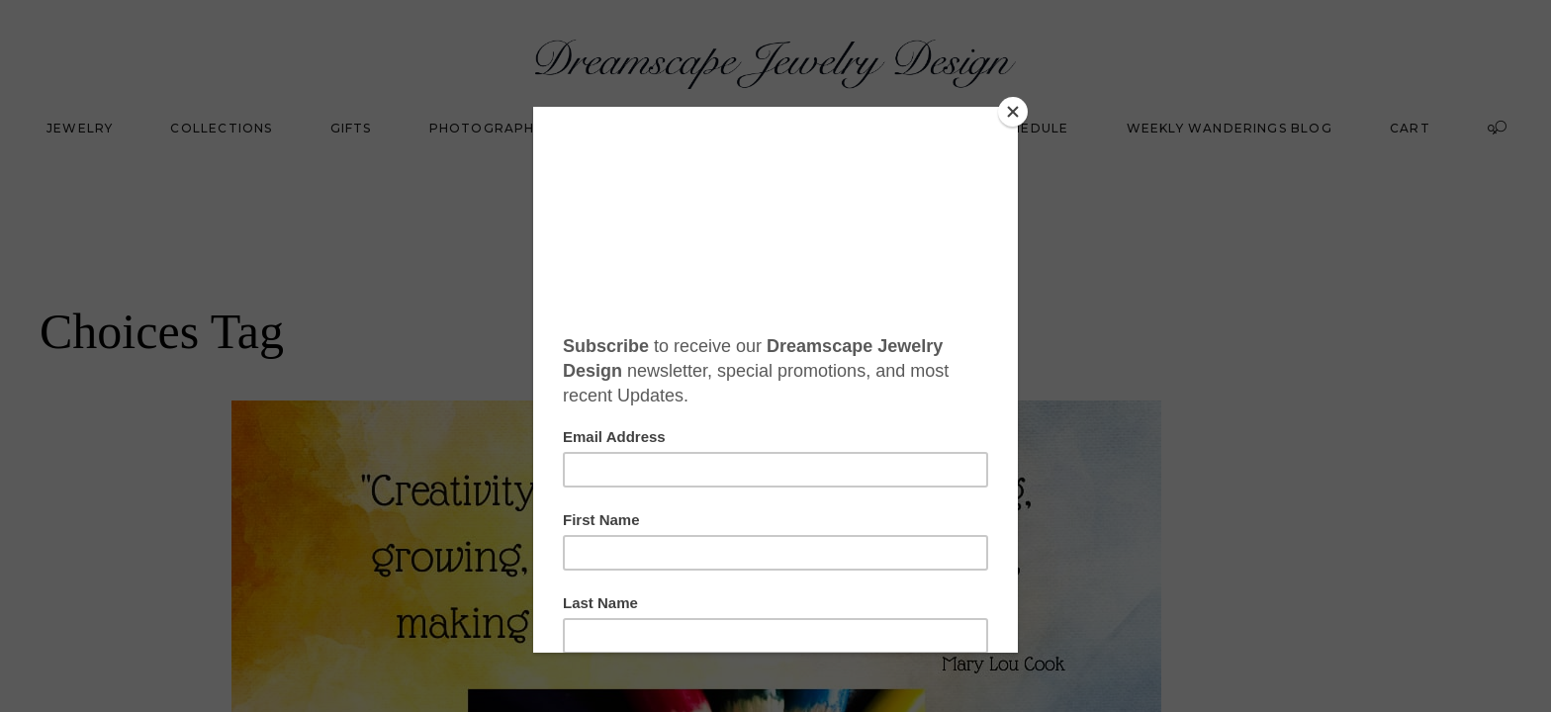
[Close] (1013, 112)
